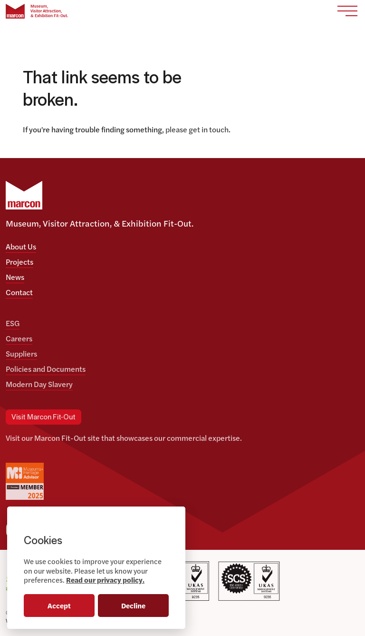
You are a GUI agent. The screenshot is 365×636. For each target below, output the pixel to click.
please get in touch (197, 129)
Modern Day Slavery (39, 383)
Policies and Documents (46, 368)
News (15, 276)
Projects (19, 261)
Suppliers (21, 353)
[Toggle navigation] (347, 11)
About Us (21, 246)
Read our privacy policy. (105, 580)
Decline (133, 605)
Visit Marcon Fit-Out (43, 417)
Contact (19, 292)
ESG (12, 323)
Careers (19, 338)
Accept (59, 605)
